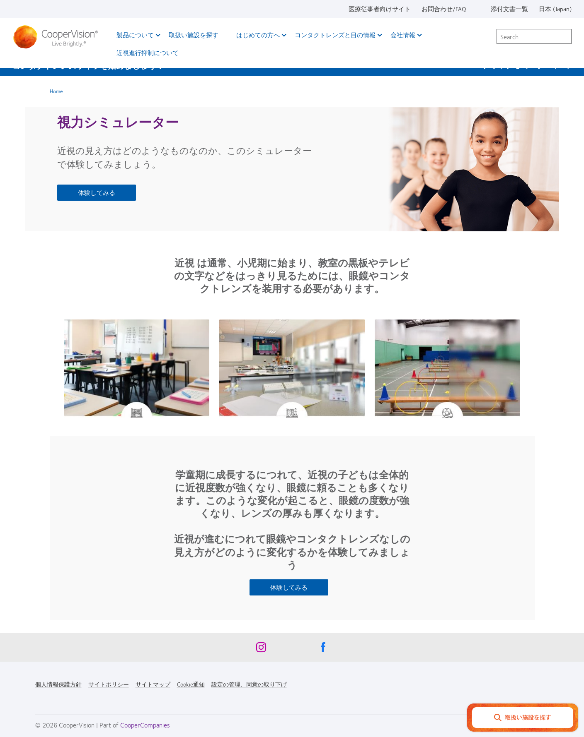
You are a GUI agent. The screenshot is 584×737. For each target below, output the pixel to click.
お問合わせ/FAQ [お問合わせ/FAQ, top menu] (444, 9)
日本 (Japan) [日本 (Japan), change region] (555, 9)
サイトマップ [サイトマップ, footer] (153, 684)
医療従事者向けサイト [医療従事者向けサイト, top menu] (380, 9)
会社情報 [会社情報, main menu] (402, 35)
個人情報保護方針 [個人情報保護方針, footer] (58, 684)
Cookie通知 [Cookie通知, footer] (191, 684)
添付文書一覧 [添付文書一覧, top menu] (509, 9)
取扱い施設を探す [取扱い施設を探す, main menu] (193, 35)
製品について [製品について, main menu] (135, 35)
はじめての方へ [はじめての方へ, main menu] (258, 35)
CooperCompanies (145, 725)
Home (56, 91)
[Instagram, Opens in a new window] (261, 649)
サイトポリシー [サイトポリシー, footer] (108, 684)
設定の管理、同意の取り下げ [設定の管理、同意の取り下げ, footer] (249, 684)
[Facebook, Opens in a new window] (323, 649)
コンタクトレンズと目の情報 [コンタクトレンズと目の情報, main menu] (335, 35)
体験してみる (96, 192)
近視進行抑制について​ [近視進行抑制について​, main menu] (147, 53)
